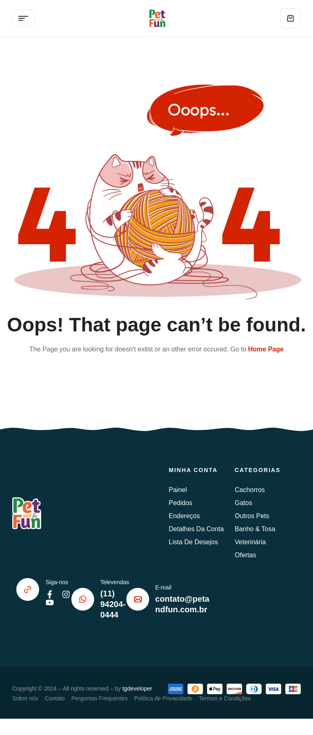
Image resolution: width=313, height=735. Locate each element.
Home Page (266, 349)
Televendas (114, 582)
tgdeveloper (137, 688)
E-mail (163, 587)
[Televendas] (82, 599)
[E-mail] (137, 599)
